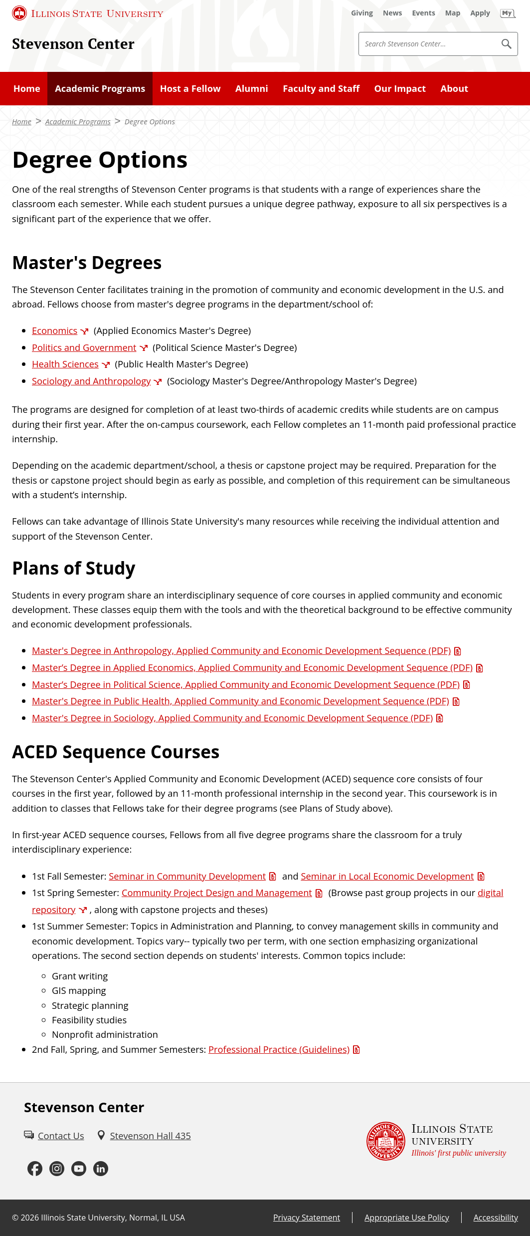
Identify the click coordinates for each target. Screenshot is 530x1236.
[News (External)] (392, 13)
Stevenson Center (73, 43)
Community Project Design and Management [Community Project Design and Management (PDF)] (217, 892)
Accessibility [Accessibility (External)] (496, 1217)
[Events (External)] (423, 13)
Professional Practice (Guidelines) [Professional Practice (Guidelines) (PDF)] (279, 1049)
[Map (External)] (453, 13)
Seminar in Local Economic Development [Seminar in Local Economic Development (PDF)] (387, 876)
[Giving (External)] (362, 13)
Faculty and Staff (321, 88)
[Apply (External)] (480, 13)
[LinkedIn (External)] (101, 1169)
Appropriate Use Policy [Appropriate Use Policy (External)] (406, 1217)
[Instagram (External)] (57, 1169)
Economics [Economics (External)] (54, 330)
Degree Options (150, 121)
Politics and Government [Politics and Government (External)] (84, 347)
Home (26, 88)
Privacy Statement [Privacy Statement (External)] (306, 1217)
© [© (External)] (15, 1217)
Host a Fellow (190, 88)
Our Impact (400, 88)
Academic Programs (100, 88)
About (455, 88)
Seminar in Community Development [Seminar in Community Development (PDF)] (187, 876)
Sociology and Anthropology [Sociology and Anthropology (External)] (91, 380)
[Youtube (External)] (79, 1169)
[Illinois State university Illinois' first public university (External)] (436, 1141)
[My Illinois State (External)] (508, 13)
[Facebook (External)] (35, 1169)
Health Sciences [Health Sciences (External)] (65, 363)
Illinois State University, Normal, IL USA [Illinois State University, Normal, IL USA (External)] (113, 1217)
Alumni (251, 88)
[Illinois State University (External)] (88, 13)
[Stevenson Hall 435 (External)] (143, 1135)
